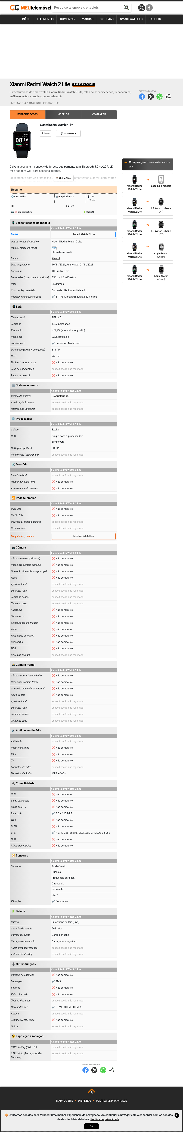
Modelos (63, 114)
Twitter (151, 96)
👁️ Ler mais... (63, 178)
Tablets (155, 19)
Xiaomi (56, 258)
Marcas (87, 19)
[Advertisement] (91, 51)
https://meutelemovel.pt (30, 7)
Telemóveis (45, 19)
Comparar (67, 19)
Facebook (149, 7)
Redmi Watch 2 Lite (84, 234)
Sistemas (107, 19)
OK (91, 1126)
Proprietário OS (60, 396)
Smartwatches (131, 19)
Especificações (27, 114)
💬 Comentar (68, 133)
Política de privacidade (111, 1100)
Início (26, 19)
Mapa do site (64, 1100)
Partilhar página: (168, 96)
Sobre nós (84, 1100)
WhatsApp (159, 96)
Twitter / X (141, 7)
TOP (92, 1092)
